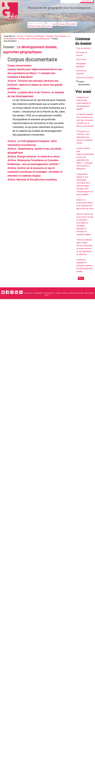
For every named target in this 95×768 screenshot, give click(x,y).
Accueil (22, 36)
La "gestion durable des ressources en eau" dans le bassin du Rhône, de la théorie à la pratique (84, 120)
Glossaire (62, 24)
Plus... (80, 278)
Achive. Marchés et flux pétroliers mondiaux (36, 209)
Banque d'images (35, 26)
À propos (47, 26)
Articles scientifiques (38, 36)
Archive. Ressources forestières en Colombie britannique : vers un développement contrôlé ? (36, 189)
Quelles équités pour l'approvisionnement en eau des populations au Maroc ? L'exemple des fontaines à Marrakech (36, 77)
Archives (65, 293)
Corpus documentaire (22, 68)
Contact (58, 293)
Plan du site (28, 293)
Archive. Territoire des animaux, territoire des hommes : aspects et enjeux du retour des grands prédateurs (37, 89)
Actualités (72, 24)
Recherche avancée (77, 293)
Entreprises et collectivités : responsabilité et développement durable (83, 103)
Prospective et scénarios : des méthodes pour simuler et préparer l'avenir (84, 137)
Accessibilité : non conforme (43, 293)
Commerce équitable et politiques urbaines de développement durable (84, 266)
